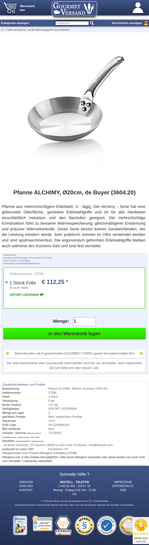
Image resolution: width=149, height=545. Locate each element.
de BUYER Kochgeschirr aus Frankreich (49, 29)
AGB (123, 490)
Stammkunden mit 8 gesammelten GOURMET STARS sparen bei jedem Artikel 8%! (74, 353)
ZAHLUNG (26, 486)
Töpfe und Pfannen (16, 29)
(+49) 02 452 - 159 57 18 (74, 486)
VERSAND (26, 482)
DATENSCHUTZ (123, 486)
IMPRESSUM (123, 482)
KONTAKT (26, 490)
